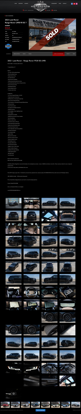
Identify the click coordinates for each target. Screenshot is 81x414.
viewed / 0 (68, 53)
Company (26, 3)
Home (16, 3)
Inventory (21, 3)
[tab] (8, 54)
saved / (74, 53)
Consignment (54, 3)
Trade (60, 3)
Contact (64, 3)
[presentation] (8, 54)
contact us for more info (58, 53)
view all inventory (40, 410)
